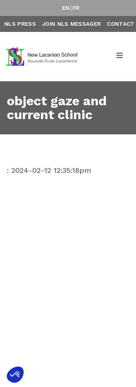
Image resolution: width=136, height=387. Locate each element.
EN (66, 8)
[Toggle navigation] (120, 56)
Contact (120, 24)
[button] (15, 374)
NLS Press (20, 24)
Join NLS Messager (71, 24)
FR (76, 8)
